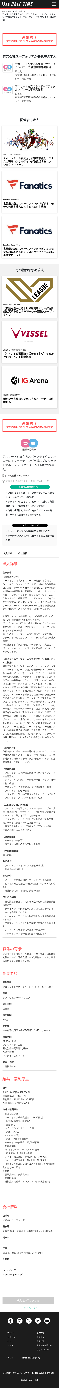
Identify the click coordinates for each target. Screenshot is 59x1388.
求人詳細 (7, 553)
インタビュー (11, 1337)
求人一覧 (19, 11)
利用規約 (7, 1373)
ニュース (9, 1345)
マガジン (9, 1333)
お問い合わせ (39, 1373)
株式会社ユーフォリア (18, 475)
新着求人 (40, 1337)
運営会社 (50, 1373)
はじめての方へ (43, 1349)
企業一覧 (40, 1341)
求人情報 (40, 1333)
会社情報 (22, 553)
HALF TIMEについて (31, 1358)
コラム (8, 1341)
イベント (9, 1358)
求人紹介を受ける (44, 1345)
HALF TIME (6, 11)
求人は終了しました (28, 1300)
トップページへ (29, 1307)
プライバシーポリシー (22, 1373)
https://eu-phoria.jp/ (13, 1274)
